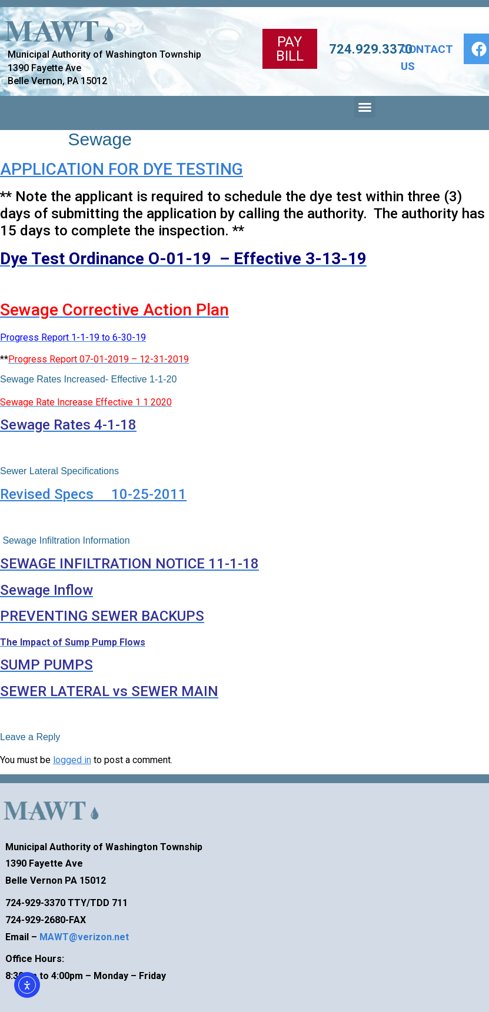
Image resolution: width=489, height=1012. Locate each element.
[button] (364, 107)
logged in (72, 759)
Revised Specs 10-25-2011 (93, 494)
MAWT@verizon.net (84, 937)
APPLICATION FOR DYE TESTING (121, 169)
